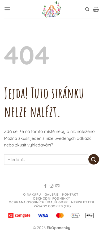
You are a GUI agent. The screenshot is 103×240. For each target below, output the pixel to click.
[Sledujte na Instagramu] (52, 186)
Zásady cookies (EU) (52, 206)
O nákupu (32, 194)
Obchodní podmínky (51, 198)
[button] (7, 9)
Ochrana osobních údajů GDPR (38, 202)
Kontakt (70, 194)
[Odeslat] (93, 159)
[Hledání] (87, 9)
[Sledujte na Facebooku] (46, 186)
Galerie (52, 194)
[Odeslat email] (57, 186)
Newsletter (82, 202)
